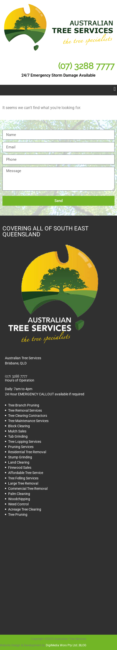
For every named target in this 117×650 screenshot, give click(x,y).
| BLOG (81, 645)
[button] (114, 89)
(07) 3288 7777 (86, 66)
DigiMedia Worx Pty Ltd (61, 645)
